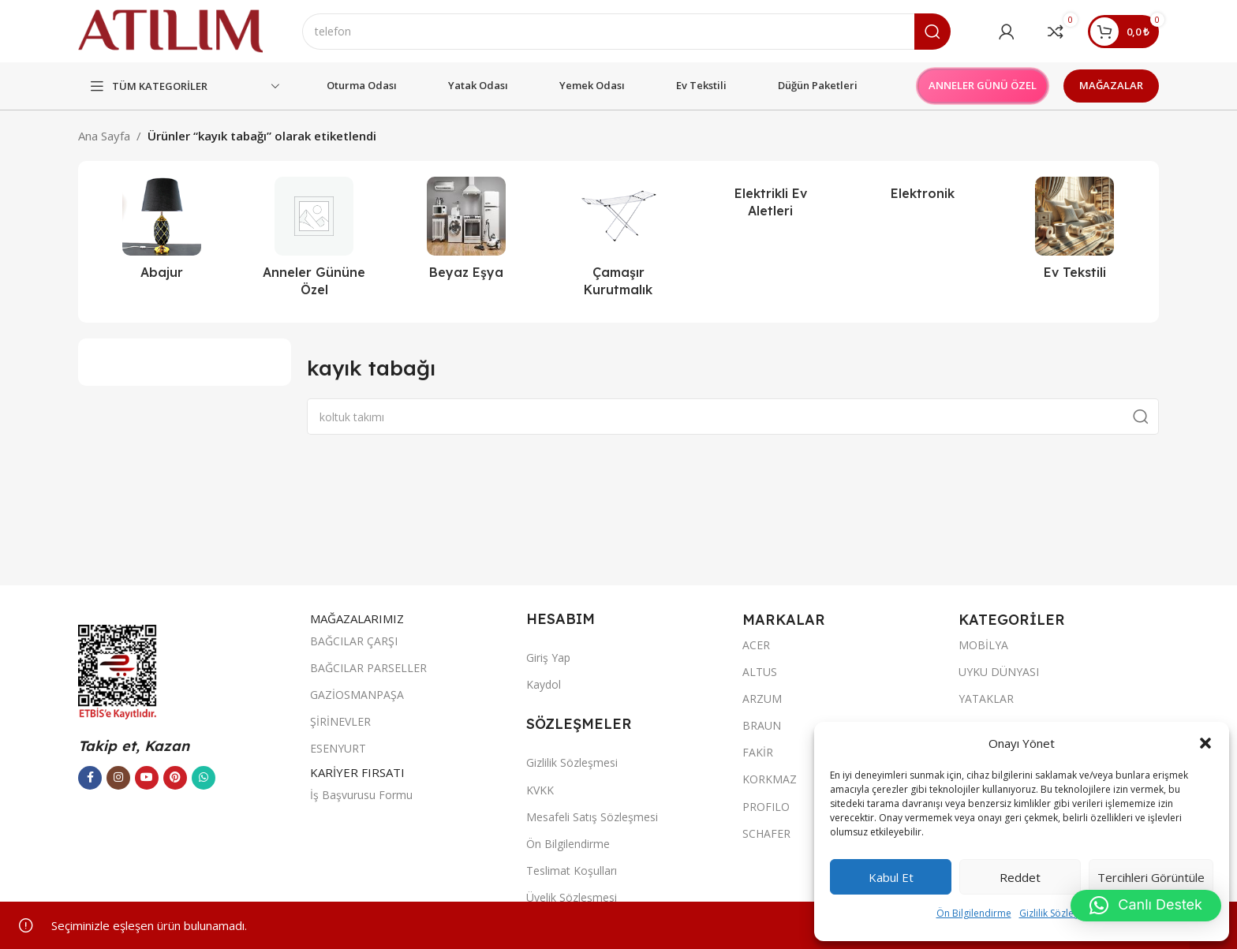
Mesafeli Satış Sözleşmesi (592, 817)
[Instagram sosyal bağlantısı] (118, 778)
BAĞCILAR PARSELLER (368, 668)
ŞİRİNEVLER (340, 722)
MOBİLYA (983, 644)
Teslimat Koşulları (571, 871)
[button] (1205, 743)
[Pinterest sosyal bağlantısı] (175, 778)
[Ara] (627, 31)
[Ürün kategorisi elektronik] (922, 194)
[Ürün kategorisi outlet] (314, 242)
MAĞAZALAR (1111, 86)
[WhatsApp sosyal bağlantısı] (203, 778)
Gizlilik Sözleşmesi (1059, 913)
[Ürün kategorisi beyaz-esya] (466, 233)
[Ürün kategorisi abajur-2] (162, 233)
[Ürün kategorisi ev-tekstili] (1075, 233)
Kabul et (891, 877)
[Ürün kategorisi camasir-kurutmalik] (619, 242)
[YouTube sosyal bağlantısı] (147, 778)
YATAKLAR (986, 699)
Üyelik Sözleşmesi (571, 898)
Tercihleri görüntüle (1151, 877)
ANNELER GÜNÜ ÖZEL (983, 86)
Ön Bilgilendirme (973, 913)
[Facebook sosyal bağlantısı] (90, 778)
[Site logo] (171, 30)
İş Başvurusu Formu (361, 794)
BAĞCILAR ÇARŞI (354, 641)
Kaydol (543, 685)
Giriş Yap (548, 658)
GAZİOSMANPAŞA (357, 695)
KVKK (540, 790)
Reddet (1020, 877)
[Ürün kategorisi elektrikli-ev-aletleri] (770, 203)
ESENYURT (338, 749)
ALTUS (759, 671)
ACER (756, 644)
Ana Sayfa (104, 136)
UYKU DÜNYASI (999, 671)
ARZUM (762, 699)
